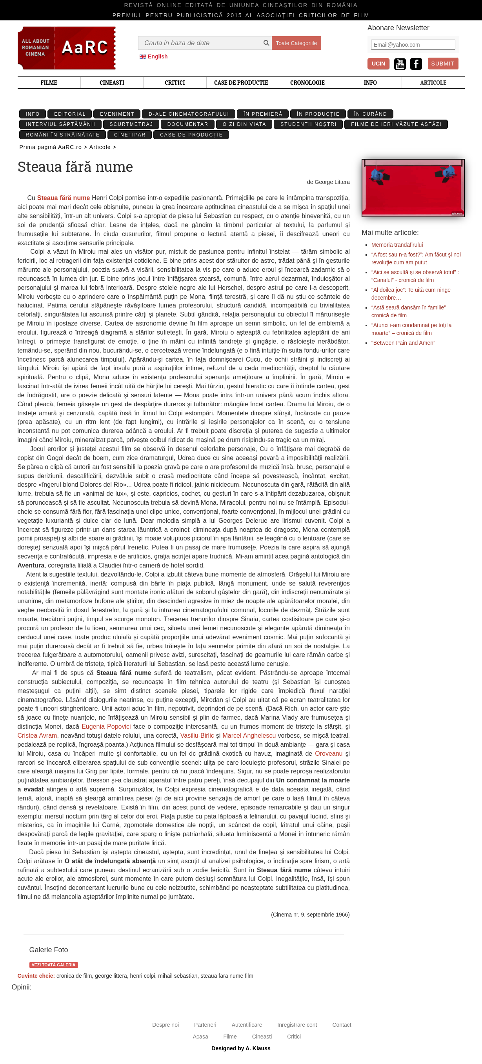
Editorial (70, 114)
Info (33, 114)
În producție (318, 114)
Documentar (188, 124)
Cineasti (262, 1036)
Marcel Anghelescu (249, 735)
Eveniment (117, 114)
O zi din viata (245, 124)
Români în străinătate (63, 135)
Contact (341, 1025)
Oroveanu (328, 753)
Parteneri (205, 1025)
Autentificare (247, 1025)
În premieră (263, 114)
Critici (294, 1036)
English (158, 56)
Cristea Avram (37, 735)
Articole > (102, 147)
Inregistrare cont (297, 1025)
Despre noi (165, 1025)
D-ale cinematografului (189, 114)
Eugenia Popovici (106, 726)
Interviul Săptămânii (61, 124)
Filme (230, 1036)
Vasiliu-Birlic (197, 735)
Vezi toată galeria (54, 964)
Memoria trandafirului (397, 245)
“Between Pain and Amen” (403, 343)
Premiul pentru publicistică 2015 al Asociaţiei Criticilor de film (241, 15)
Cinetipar (130, 135)
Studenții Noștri (308, 124)
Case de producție (191, 135)
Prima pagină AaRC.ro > (53, 147)
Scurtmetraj (131, 124)
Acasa (200, 1036)
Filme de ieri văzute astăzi (396, 124)
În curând (370, 114)
